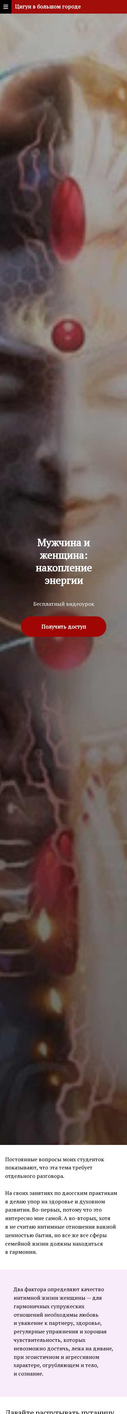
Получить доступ (63, 626)
